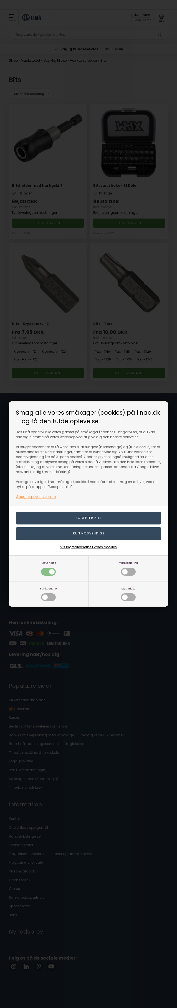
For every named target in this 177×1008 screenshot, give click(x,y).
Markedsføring (128, 568)
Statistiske (128, 594)
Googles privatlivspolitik (36, 496)
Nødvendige (48, 568)
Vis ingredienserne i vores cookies (88, 547)
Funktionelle (48, 594)
